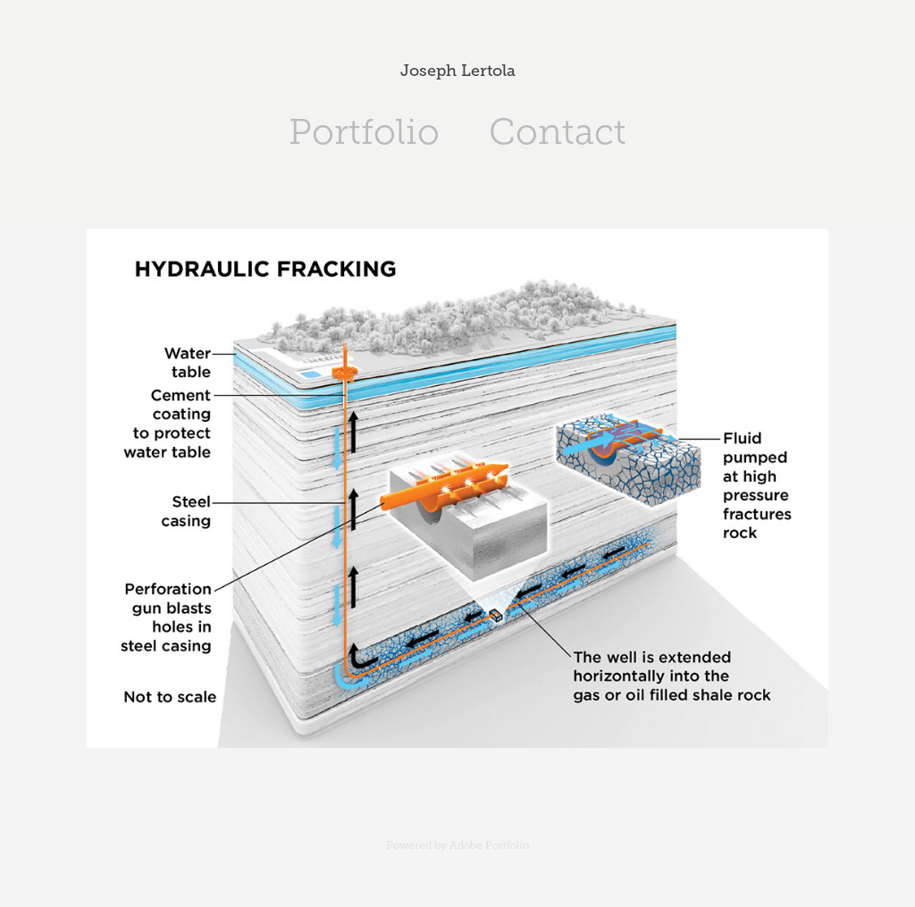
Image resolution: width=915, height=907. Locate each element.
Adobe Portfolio (489, 845)
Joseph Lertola (458, 71)
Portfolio (364, 132)
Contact (557, 132)
